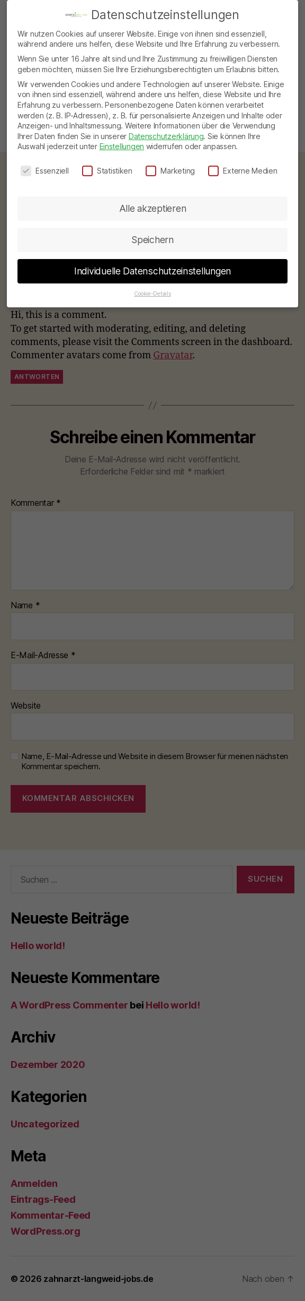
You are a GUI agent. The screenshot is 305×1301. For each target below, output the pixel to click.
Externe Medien (242, 161)
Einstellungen (122, 136)
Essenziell (44, 161)
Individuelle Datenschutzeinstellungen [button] (152, 260)
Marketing (170, 161)
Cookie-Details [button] (152, 283)
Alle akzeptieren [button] (152, 197)
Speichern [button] (152, 229)
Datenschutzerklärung (166, 125)
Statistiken (107, 161)
